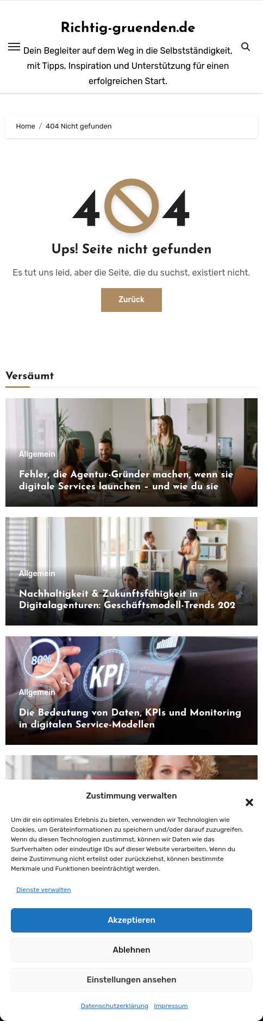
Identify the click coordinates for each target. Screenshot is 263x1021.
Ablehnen (131, 950)
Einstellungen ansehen (131, 980)
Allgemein (37, 454)
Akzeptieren (131, 920)
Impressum (170, 1006)
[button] (244, 796)
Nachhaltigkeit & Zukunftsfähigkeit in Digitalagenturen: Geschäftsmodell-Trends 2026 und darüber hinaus (130, 606)
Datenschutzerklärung (114, 1006)
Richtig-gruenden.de (127, 28)
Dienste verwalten (43, 890)
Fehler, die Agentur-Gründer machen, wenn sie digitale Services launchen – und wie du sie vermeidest (126, 486)
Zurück (131, 299)
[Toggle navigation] (14, 46)
